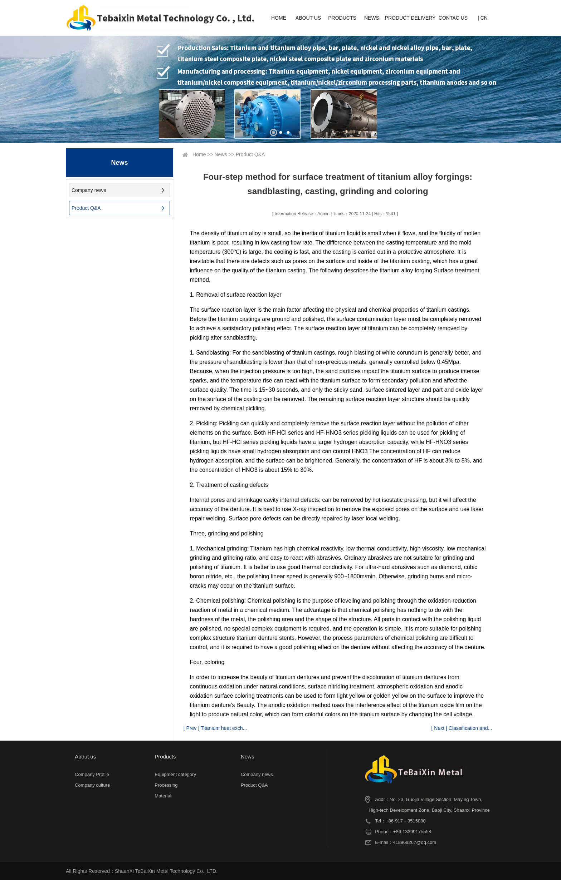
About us (85, 756)
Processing (166, 785)
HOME (278, 18)
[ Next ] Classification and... (461, 728)
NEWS (371, 18)
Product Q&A (86, 208)
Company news (89, 190)
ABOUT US (308, 18)
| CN (483, 18)
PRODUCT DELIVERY (410, 18)
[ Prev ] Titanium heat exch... (215, 728)
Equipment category (175, 774)
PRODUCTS (342, 18)
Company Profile (92, 774)
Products (165, 756)
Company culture (92, 785)
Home (199, 154)
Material (163, 796)
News (221, 154)
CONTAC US (453, 18)
